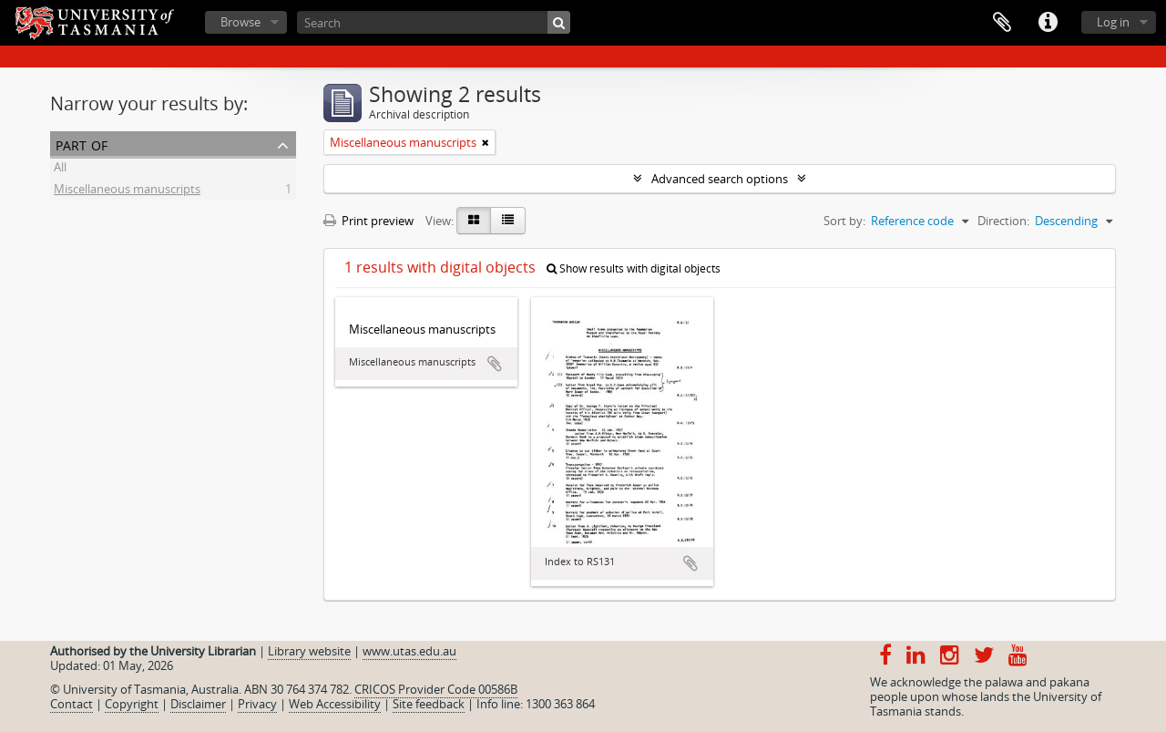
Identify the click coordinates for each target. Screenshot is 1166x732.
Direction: (1003, 220)
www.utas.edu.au (409, 651)
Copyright (132, 704)
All (60, 169)
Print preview (368, 220)
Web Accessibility (335, 704)
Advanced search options (719, 178)
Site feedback (429, 704)
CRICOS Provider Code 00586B (435, 689)
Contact (71, 704)
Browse (240, 22)
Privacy (257, 704)
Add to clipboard (495, 364)
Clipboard (1002, 23)
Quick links (1047, 23)
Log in (1113, 22)
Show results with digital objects (634, 268)
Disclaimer (198, 704)
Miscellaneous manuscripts (127, 191)
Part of (81, 143)
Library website (309, 651)
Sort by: (844, 220)
